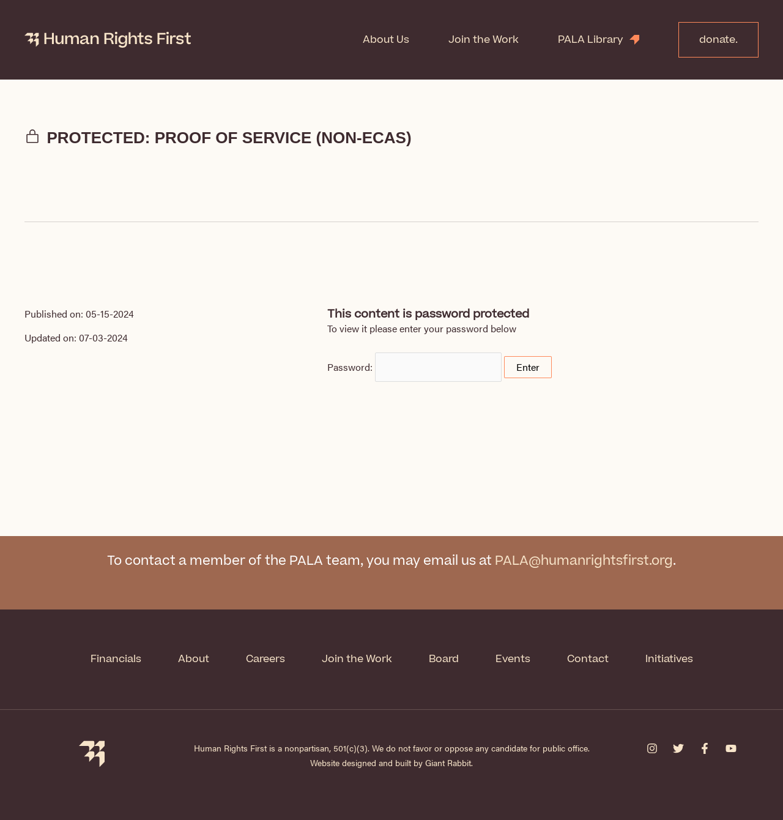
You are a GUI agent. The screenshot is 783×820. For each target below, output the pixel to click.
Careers (265, 659)
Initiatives (669, 659)
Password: (414, 367)
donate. (718, 39)
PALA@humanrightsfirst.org (584, 561)
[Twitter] (678, 748)
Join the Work (483, 39)
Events (512, 659)
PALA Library (590, 39)
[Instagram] (652, 748)
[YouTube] (731, 748)
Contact (588, 659)
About (193, 659)
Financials (116, 659)
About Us (386, 39)
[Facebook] (704, 748)
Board (444, 659)
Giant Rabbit (448, 762)
